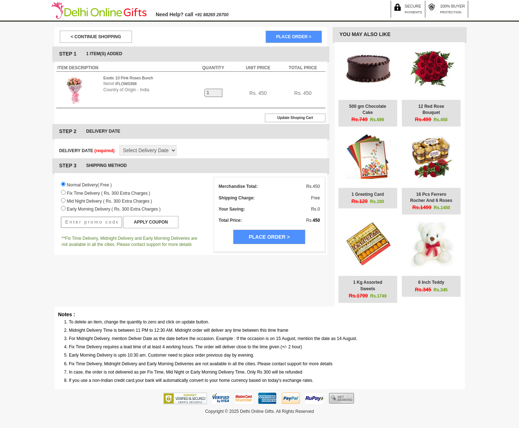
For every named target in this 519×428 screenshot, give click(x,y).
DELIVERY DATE (87, 150)
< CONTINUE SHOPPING (96, 36)
